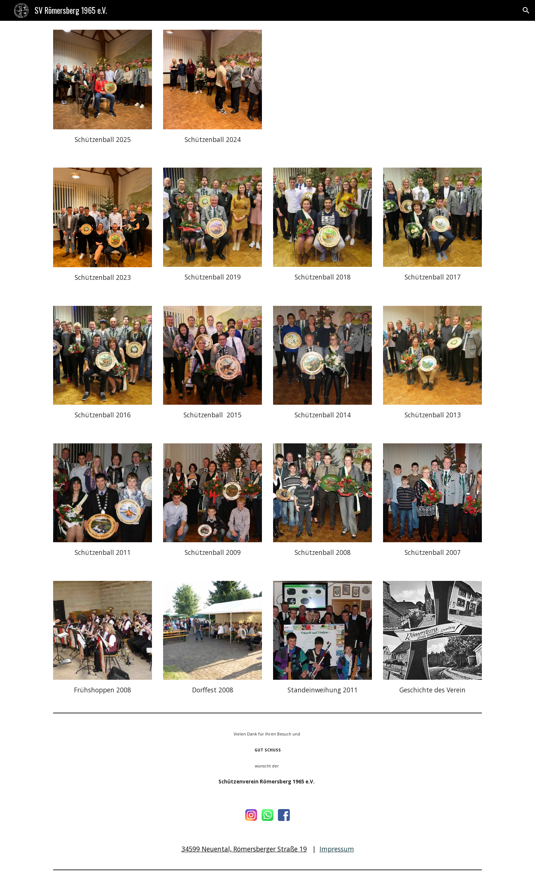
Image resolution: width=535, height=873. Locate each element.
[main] (102, 139)
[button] (526, 10)
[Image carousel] (102, 79)
